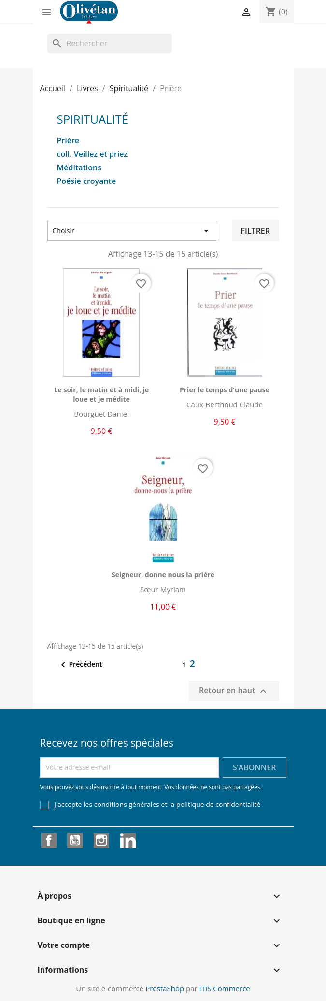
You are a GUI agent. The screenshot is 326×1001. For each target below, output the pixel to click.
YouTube (75, 840)
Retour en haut (234, 691)
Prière (68, 141)
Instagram (101, 840)
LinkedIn (128, 840)
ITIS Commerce (224, 988)
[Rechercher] (109, 43)
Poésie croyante (86, 181)
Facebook (49, 840)
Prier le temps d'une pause (224, 389)
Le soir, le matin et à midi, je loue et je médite (101, 394)
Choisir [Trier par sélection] (133, 230)
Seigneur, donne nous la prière (163, 574)
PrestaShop (164, 988)
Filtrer (255, 230)
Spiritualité (92, 119)
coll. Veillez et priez (92, 154)
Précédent (79, 664)
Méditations (79, 168)
